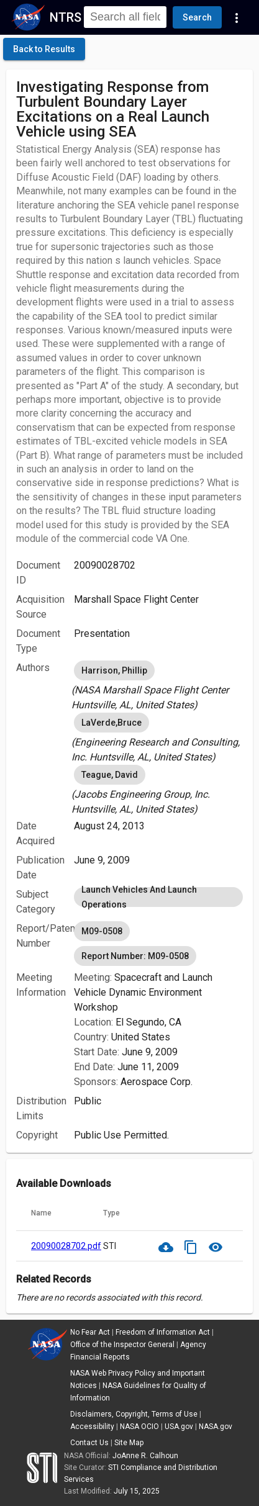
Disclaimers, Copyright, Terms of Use (134, 1414)
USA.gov (179, 1426)
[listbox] (158, 685)
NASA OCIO (139, 1426)
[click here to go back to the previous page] (44, 49)
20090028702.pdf (66, 1246)
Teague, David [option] (109, 775)
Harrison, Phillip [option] (114, 670)
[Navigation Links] (236, 17)
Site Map (128, 1442)
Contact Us (89, 1442)
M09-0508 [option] (102, 931)
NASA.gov (215, 1426)
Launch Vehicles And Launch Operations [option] (158, 897)
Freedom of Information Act (163, 1332)
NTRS (65, 17)
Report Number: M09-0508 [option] (135, 956)
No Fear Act (90, 1332)
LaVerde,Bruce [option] (111, 723)
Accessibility (92, 1426)
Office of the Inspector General (122, 1344)
